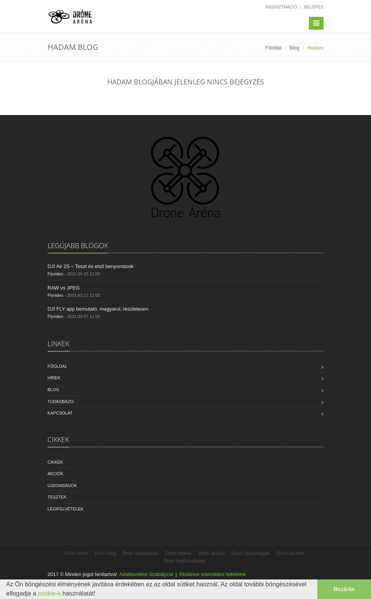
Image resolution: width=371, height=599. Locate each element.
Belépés (313, 7)
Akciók (56, 473)
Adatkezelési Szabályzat (146, 574)
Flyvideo (55, 274)
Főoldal (273, 48)
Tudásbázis (61, 401)
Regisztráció (281, 7)
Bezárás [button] (344, 589)
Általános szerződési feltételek (212, 574)
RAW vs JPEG (64, 288)
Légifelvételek (66, 509)
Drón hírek (76, 553)
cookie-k (49, 593)
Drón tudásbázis (141, 553)
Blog (294, 48)
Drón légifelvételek (184, 561)
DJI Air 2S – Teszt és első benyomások (90, 266)
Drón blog (105, 553)
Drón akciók (212, 553)
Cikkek (55, 462)
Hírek (54, 377)
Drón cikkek (179, 553)
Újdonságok (62, 485)
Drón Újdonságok (250, 553)
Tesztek (57, 497)
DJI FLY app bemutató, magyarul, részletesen (98, 309)
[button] (98, 594)
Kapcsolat (60, 413)
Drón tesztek (291, 553)
